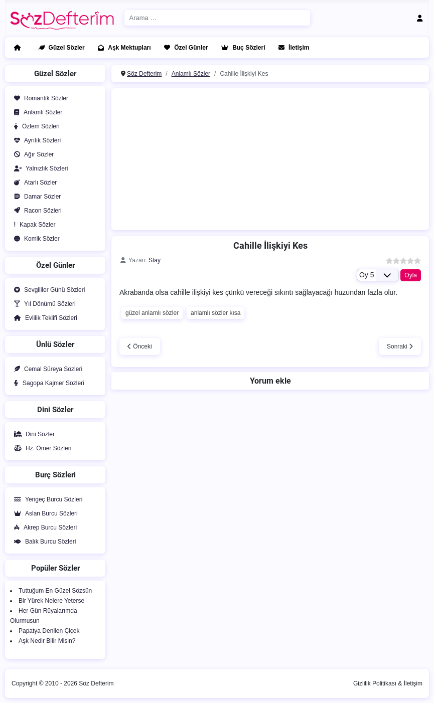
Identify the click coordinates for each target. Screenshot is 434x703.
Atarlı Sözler (33, 182)
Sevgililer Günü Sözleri (47, 289)
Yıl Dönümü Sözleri (43, 303)
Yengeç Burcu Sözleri (46, 499)
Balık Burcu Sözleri (43, 541)
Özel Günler (184, 47)
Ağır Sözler (32, 154)
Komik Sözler (35, 238)
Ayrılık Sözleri (35, 140)
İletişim (291, 47)
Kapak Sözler (32, 224)
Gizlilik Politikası (374, 683)
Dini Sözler (32, 434)
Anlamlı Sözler (36, 112)
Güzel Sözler (60, 47)
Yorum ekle (270, 381)
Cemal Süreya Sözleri (46, 369)
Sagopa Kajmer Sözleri (47, 383)
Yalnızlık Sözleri (39, 168)
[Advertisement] (255, 157)
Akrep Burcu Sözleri (43, 527)
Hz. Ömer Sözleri (40, 448)
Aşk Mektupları (122, 47)
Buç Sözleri (241, 47)
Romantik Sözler (39, 98)
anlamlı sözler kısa (215, 312)
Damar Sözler (35, 196)
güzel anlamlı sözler (152, 312)
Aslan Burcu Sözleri (44, 513)
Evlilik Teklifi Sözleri (43, 317)
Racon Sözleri (36, 210)
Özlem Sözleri (35, 126)
